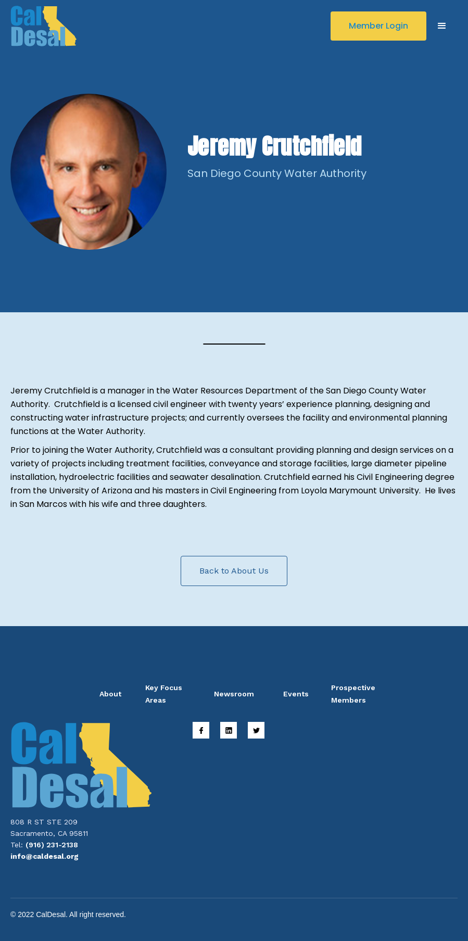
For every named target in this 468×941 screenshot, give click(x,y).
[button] (442, 26)
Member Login (378, 26)
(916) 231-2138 (52, 845)
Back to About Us (234, 571)
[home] (43, 26)
